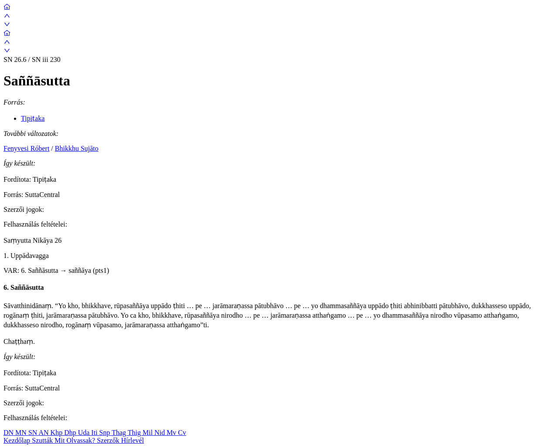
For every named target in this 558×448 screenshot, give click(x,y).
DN (9, 432)
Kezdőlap (17, 440)
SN (33, 432)
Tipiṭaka (32, 118)
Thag (120, 432)
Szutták (43, 440)
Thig (135, 432)
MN (21, 432)
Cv (182, 432)
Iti (95, 432)
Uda (85, 432)
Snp (105, 432)
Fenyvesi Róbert (26, 148)
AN (44, 432)
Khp (58, 432)
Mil (148, 432)
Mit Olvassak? (75, 440)
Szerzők (109, 440)
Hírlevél (132, 440)
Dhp (71, 432)
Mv (172, 432)
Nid (160, 432)
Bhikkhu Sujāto (77, 148)
